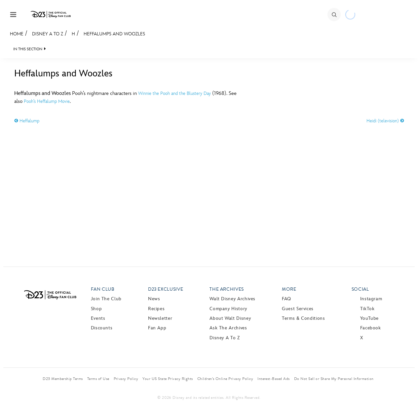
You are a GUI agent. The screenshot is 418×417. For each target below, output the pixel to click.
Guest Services (298, 309)
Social (360, 289)
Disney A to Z (47, 34)
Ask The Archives (228, 328)
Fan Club (103, 289)
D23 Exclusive (165, 289)
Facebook (370, 328)
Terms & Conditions (303, 318)
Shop (96, 309)
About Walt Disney (230, 318)
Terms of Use (98, 379)
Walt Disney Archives (232, 299)
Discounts (102, 328)
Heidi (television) (385, 121)
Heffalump (26, 121)
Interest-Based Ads (273, 379)
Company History (228, 309)
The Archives (226, 289)
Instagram (371, 299)
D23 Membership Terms (63, 379)
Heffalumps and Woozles (114, 34)
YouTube (369, 318)
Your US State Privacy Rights (167, 379)
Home (16, 34)
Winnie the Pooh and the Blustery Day (174, 93)
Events (98, 318)
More (289, 289)
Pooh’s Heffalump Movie (47, 101)
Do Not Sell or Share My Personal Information (334, 379)
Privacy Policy (126, 379)
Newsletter (160, 318)
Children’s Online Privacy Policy (225, 379)
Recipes (156, 309)
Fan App (157, 328)
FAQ (286, 299)
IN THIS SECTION (27, 49)
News (154, 299)
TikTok (367, 309)
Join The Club (106, 299)
